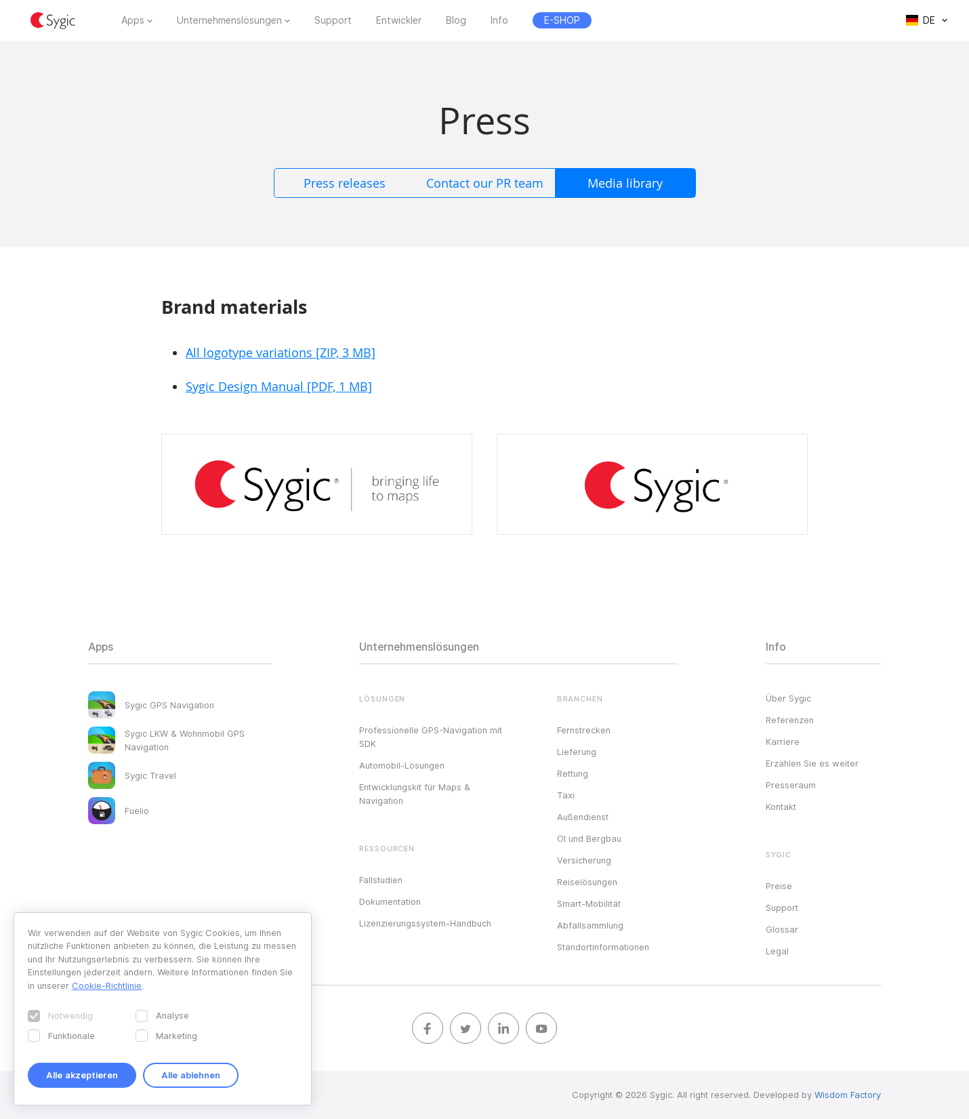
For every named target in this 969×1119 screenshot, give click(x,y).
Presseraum (791, 784)
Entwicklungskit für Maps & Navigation (414, 793)
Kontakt (781, 806)
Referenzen (790, 719)
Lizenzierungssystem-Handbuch (425, 923)
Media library (625, 183)
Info (499, 20)
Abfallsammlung (590, 925)
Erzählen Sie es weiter (812, 763)
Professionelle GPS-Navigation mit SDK (430, 737)
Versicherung (584, 860)
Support (333, 20)
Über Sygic (788, 698)
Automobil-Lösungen (402, 765)
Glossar (782, 929)
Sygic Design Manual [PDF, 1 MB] (279, 386)
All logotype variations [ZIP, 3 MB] (280, 352)
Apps (132, 20)
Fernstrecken (584, 730)
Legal (777, 950)
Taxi (566, 795)
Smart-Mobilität (589, 903)
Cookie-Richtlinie (107, 985)
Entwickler (398, 20)
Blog (456, 20)
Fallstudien (381, 879)
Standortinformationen (603, 946)
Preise (779, 885)
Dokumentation (390, 901)
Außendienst (583, 816)
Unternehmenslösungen (229, 20)
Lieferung (576, 751)
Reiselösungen (587, 881)
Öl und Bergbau (589, 838)
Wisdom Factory (848, 1094)
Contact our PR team (484, 183)
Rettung (572, 773)
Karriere (783, 741)
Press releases (345, 183)
